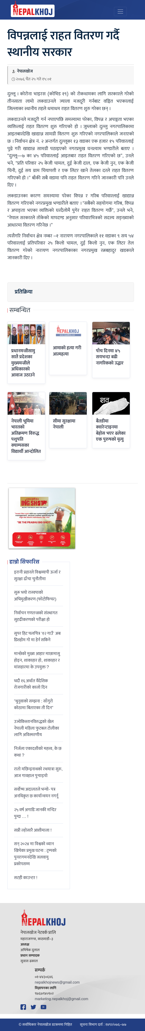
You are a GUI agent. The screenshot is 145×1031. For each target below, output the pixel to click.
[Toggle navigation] (120, 11)
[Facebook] (23, 1007)
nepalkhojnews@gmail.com (57, 982)
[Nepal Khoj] (33, 11)
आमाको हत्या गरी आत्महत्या (67, 351)
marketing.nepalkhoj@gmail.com (61, 999)
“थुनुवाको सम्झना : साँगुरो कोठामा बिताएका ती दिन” (33, 704)
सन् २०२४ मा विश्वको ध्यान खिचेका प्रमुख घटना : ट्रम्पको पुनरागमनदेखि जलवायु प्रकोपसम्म (35, 853)
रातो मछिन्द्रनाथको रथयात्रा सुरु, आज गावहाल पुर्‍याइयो (38, 772)
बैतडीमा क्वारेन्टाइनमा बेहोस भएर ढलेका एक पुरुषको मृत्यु (110, 430)
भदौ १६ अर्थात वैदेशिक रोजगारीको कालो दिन (31, 684)
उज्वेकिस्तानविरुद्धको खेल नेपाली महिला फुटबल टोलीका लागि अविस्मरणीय (36, 728)
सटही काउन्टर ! (25, 877)
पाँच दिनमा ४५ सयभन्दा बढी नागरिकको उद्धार (110, 357)
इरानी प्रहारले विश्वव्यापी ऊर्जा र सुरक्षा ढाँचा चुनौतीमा (37, 575)
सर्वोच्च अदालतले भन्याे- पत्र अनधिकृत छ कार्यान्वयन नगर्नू (36, 793)
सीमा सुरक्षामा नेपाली (64, 424)
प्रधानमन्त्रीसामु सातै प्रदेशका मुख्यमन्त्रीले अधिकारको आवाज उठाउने (23, 363)
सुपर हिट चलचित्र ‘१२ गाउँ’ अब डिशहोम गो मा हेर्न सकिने (37, 637)
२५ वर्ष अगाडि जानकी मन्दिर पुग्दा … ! (35, 813)
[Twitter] (34, 1007)
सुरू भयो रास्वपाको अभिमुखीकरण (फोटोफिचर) (35, 596)
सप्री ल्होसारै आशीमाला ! (33, 830)
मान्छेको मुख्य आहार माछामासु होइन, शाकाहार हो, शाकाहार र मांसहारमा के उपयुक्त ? (37, 660)
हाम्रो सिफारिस (24, 562)
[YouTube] (44, 1007)
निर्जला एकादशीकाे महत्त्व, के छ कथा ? (37, 752)
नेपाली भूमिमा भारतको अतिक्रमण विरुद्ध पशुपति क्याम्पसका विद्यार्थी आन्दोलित (26, 436)
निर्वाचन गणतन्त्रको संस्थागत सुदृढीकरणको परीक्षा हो (36, 616)
